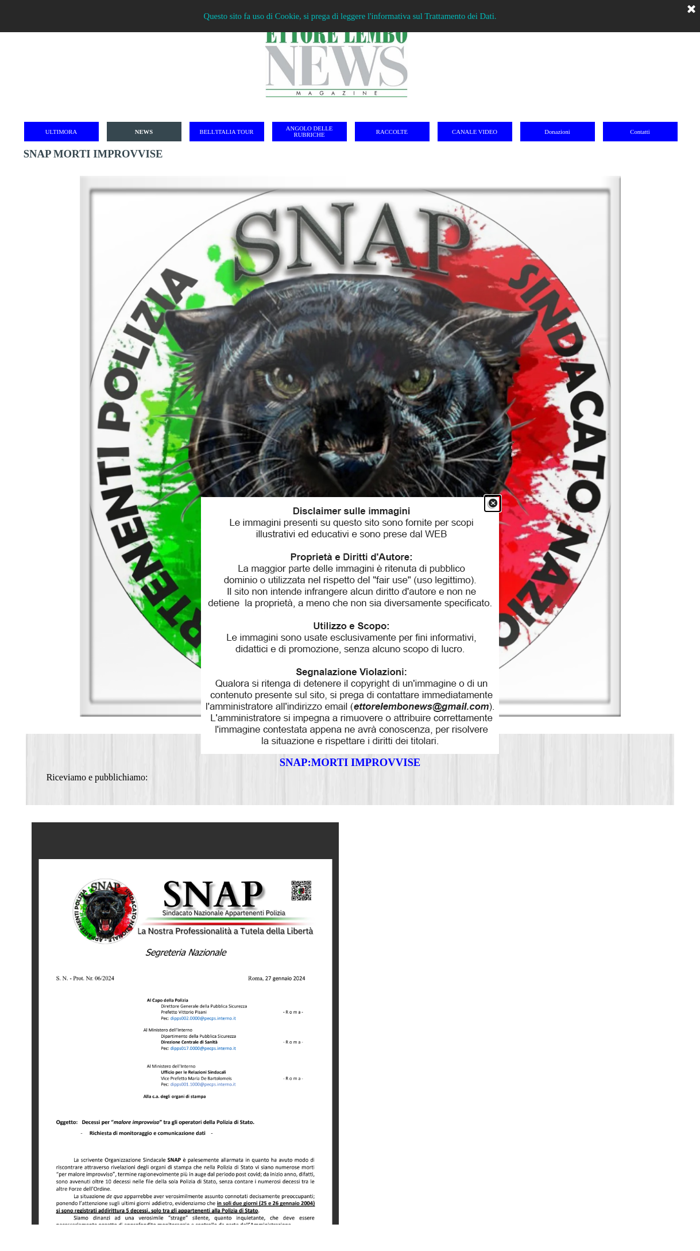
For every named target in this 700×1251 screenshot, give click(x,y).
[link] (350, 625)
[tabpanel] (350, 769)
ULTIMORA (61, 132)
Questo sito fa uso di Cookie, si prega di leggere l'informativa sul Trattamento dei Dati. (350, 16)
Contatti (639, 132)
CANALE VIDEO (474, 132)
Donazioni (557, 132)
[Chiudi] (492, 503)
